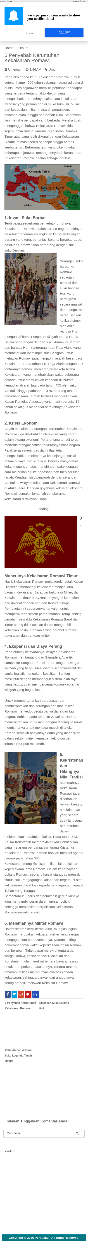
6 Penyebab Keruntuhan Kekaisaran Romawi (32, 57)
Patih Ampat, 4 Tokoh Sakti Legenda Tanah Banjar (18, 1056)
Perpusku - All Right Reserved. (57, 1237)
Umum (53, 69)
